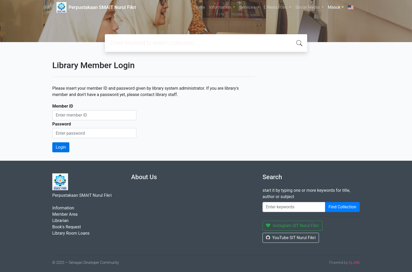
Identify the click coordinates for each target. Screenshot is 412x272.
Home (199, 7)
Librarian (60, 220)
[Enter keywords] (293, 207)
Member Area (65, 214)
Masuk (334, 7)
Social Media (308, 7)
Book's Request (66, 226)
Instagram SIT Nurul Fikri (292, 225)
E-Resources (276, 7)
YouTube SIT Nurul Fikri (291, 237)
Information (220, 7)
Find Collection (342, 206)
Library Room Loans (71, 233)
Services (247, 7)
